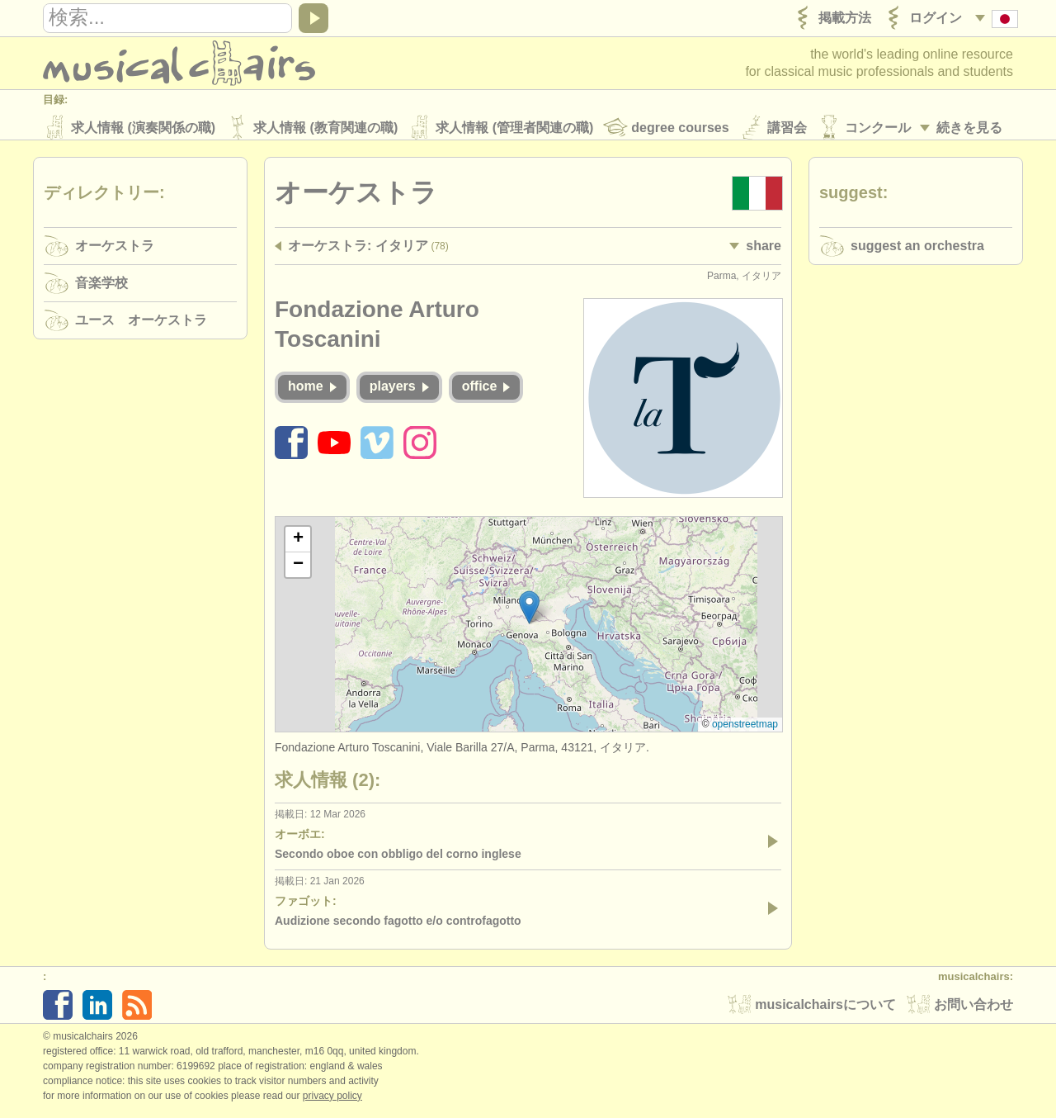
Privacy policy (332, 1100)
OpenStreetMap (745, 729)
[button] (529, 612)
